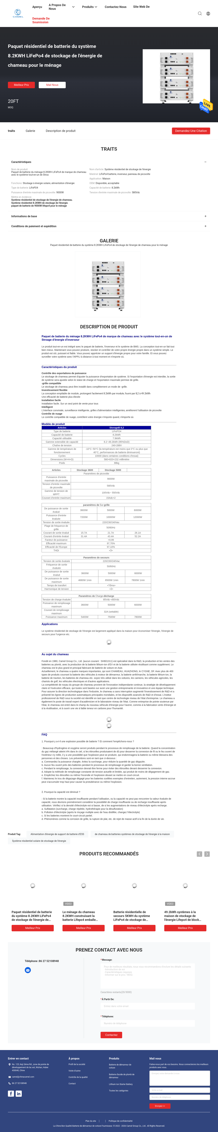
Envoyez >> (160, 1106)
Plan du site (91, 1121)
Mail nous (52, 85)
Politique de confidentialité (121, 1121)
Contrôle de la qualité (78, 1077)
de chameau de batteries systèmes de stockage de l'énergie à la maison (132, 834)
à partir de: (108, 999)
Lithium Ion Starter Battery (121, 1084)
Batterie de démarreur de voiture (120, 1066)
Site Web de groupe (141, 9)
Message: (107, 959)
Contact (72, 1083)
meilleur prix (21, 85)
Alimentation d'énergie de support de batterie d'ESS (57, 834)
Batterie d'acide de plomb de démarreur (121, 1076)
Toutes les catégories (118, 1090)
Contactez (111, 1035)
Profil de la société (77, 1064)
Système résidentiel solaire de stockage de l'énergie (39, 841)
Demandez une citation (191, 130)
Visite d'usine (75, 1071)
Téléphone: (108, 1016)
